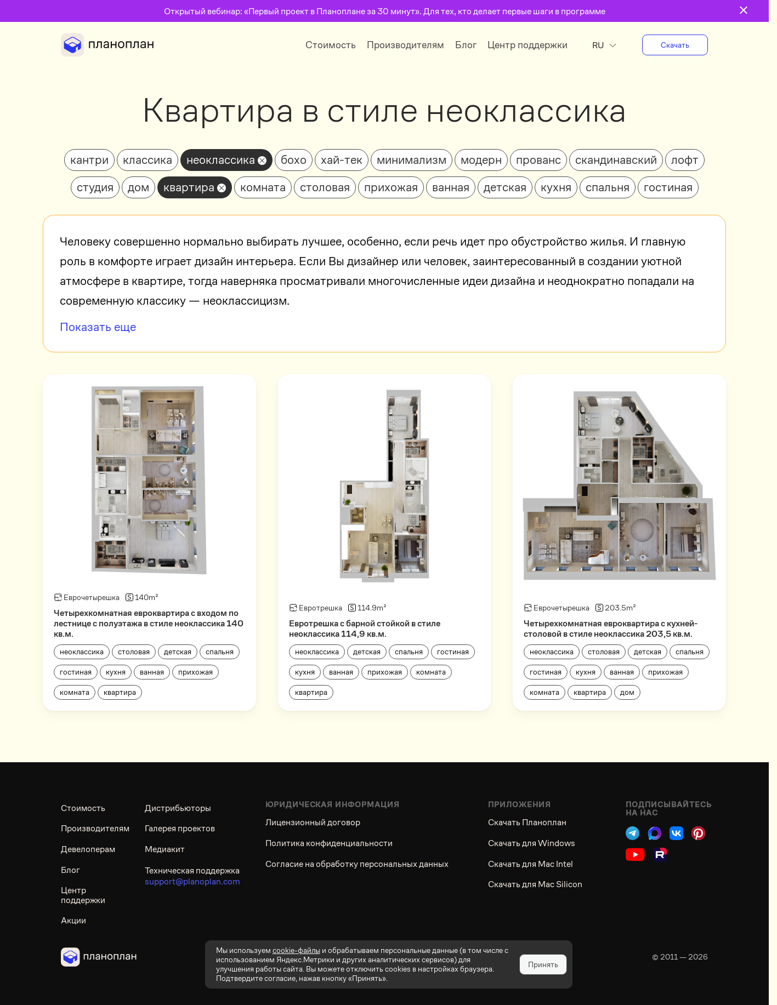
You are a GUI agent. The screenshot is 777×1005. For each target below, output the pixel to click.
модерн (481, 160)
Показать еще (98, 327)
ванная (450, 187)
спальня (607, 187)
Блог (466, 44)
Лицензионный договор (312, 822)
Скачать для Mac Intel (530, 864)
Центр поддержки (527, 44)
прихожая (391, 187)
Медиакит (165, 849)
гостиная (668, 187)
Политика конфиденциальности (329, 843)
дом (138, 187)
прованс (538, 160)
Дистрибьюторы (178, 808)
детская (505, 187)
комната (263, 187)
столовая (325, 187)
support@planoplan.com (192, 881)
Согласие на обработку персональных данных (357, 864)
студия (95, 187)
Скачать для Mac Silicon (535, 884)
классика (147, 160)
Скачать (675, 45)
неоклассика (220, 160)
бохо (294, 160)
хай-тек (341, 160)
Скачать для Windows (531, 843)
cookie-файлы (296, 950)
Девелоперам (88, 849)
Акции (73, 920)
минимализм (411, 160)
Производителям (405, 44)
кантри (89, 160)
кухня (556, 187)
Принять (543, 964)
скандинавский (616, 160)
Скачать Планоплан (527, 822)
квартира (188, 187)
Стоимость (330, 44)
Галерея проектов (180, 828)
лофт (685, 160)
